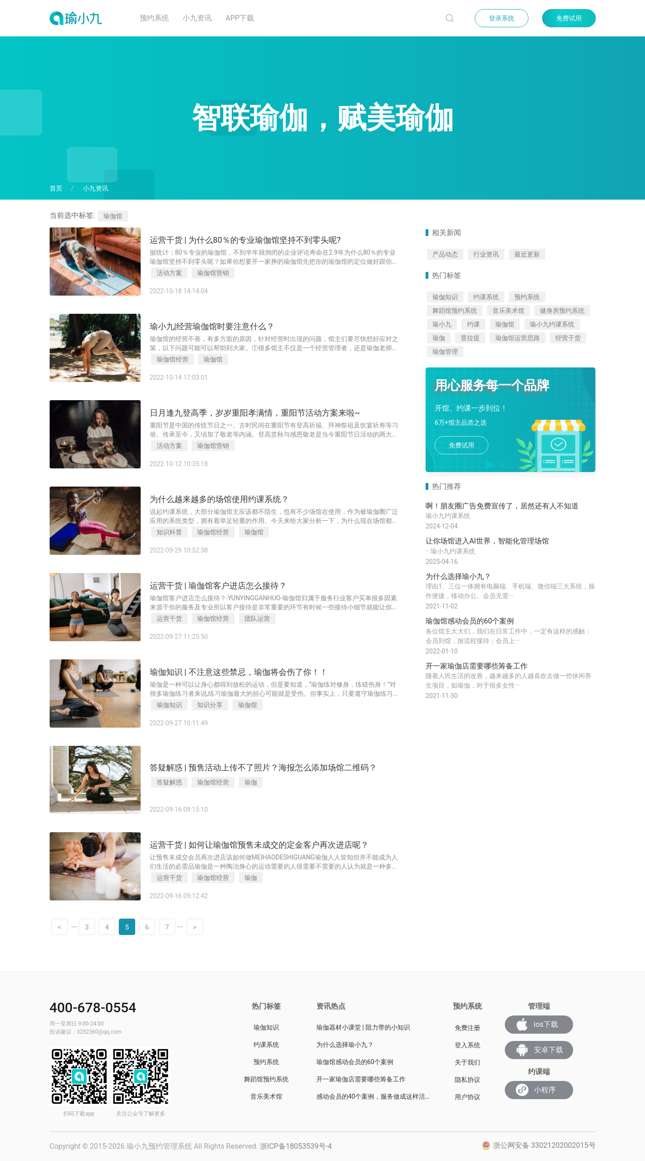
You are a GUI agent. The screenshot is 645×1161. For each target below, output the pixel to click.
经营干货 (568, 338)
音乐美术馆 (508, 310)
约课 (473, 324)
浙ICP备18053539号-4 (296, 1146)
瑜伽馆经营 (172, 359)
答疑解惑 (169, 782)
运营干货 (169, 618)
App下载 (239, 18)
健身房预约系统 (562, 310)
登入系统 (467, 1045)
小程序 (536, 1090)
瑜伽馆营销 (213, 272)
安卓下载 (539, 1050)
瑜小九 (442, 324)
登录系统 (501, 18)
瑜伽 (250, 782)
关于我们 (467, 1062)
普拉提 (470, 338)
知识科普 (169, 532)
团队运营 (257, 618)
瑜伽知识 (169, 705)
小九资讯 (197, 18)
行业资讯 (486, 254)
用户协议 (467, 1097)
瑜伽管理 (445, 351)
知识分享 (210, 705)
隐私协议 (467, 1079)
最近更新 (527, 254)
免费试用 (569, 18)
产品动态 (445, 254)
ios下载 (537, 1024)
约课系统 (486, 297)
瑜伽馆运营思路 (517, 338)
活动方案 (169, 272)
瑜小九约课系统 (552, 324)
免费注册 (467, 1027)
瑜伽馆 (213, 359)
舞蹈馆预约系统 (454, 310)
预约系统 (154, 18)
